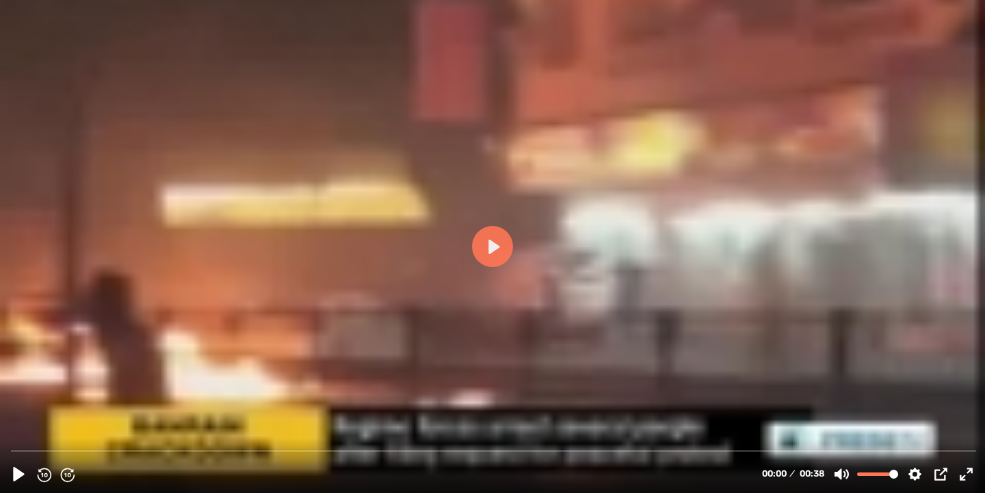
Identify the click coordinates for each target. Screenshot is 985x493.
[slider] (493, 450)
